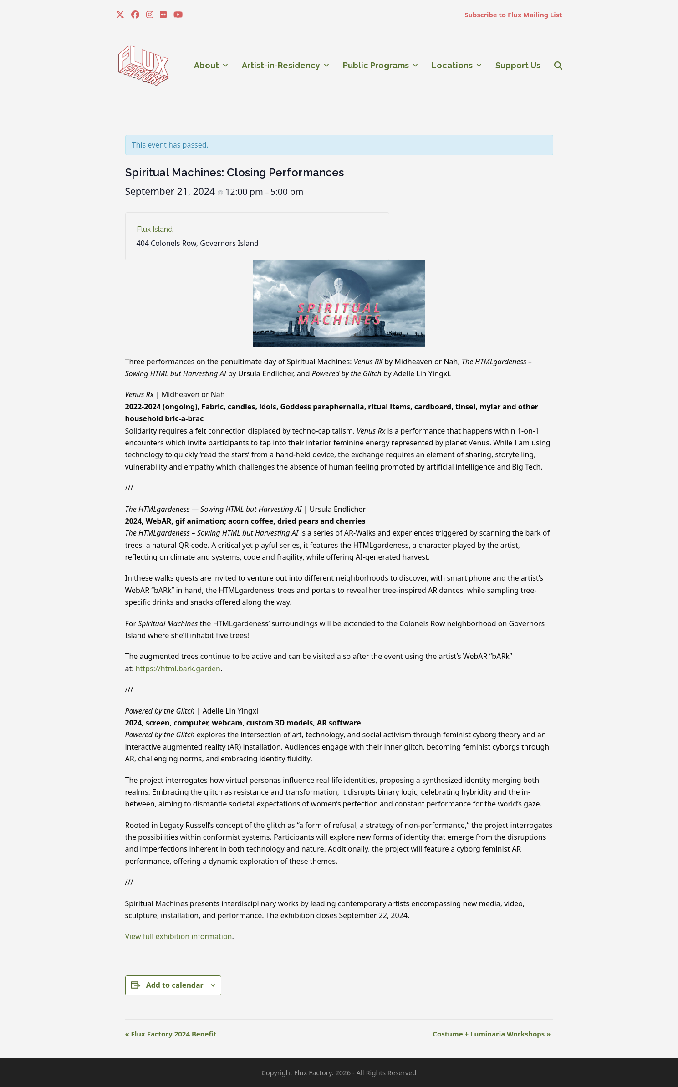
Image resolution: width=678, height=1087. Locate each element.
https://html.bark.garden (178, 668)
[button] (558, 65)
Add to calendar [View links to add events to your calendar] (175, 985)
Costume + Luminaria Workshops (492, 1033)
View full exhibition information (178, 936)
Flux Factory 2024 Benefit (171, 1033)
